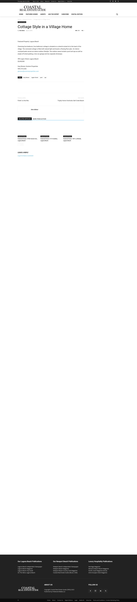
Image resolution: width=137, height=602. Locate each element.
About (53, 600)
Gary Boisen (26, 77)
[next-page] (22, 144)
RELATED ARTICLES (25, 119)
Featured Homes (27, 19)
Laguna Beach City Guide (25, 571)
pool (41, 77)
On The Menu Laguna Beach (26, 573)
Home (19, 19)
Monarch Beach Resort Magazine (98, 569)
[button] (117, 14)
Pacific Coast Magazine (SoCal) (97, 571)
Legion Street (34, 77)
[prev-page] (19, 144)
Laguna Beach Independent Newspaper (30, 567)
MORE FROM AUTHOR (39, 119)
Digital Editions (69, 600)
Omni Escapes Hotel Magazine (97, 573)
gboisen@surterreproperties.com (28, 71)
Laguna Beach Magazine (25, 569)
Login (76, 600)
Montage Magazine (94, 567)
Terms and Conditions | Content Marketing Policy (106, 600)
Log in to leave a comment (25, 155)
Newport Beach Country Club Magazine (65, 571)
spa (45, 77)
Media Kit (81, 600)
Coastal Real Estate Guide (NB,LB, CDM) (65, 573)
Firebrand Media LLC (59, 591)
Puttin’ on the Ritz (23, 100)
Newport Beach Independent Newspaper (65, 567)
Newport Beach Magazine (61, 569)
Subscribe (88, 600)
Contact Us (60, 600)
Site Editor (22, 30)
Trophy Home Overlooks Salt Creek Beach (71, 100)
